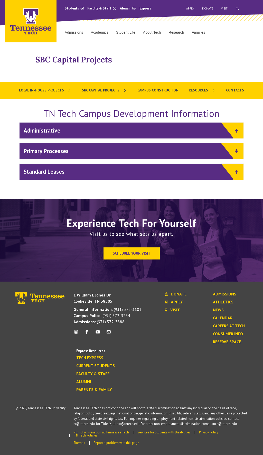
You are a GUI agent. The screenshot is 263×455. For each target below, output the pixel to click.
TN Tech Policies (86, 435)
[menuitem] (45, 90)
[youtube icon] (97, 334)
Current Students (95, 366)
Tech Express (89, 358)
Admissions (224, 294)
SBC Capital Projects (73, 59)
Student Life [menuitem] (125, 32)
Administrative (128, 130)
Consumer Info (228, 334)
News (218, 310)
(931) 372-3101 (107, 309)
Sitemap (79, 443)
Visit (224, 8)
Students (74, 8)
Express (145, 8)
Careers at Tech (229, 326)
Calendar (222, 318)
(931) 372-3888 (99, 321)
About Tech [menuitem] (152, 32)
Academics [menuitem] (99, 32)
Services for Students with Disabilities (164, 432)
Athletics (223, 302)
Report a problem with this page (116, 443)
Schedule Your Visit (132, 253)
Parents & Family (94, 389)
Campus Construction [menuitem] (158, 90)
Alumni (128, 8)
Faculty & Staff (102, 8)
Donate (207, 8)
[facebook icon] (86, 334)
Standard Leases (128, 171)
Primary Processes (128, 150)
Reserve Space (227, 342)
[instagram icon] (77, 334)
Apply (190, 8)
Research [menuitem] (176, 32)
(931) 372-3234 (101, 315)
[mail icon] (108, 334)
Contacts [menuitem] (235, 90)
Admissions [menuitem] (74, 32)
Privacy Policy (208, 432)
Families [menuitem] (198, 32)
